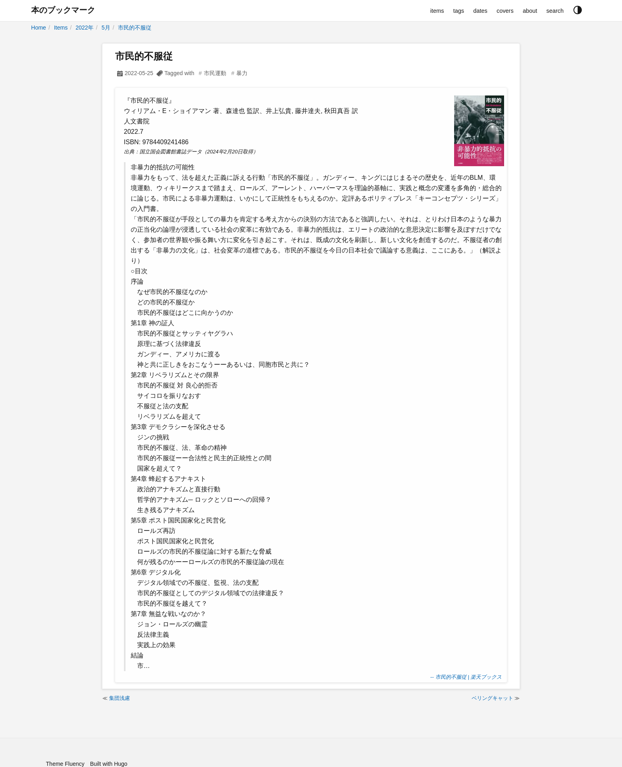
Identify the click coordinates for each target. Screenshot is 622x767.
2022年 (85, 27)
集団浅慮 (119, 698)
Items (61, 27)
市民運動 (215, 73)
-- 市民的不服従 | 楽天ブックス (466, 677)
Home (38, 27)
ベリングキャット (492, 698)
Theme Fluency (65, 764)
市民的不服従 (135, 27)
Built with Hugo (108, 764)
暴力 (241, 73)
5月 (106, 27)
